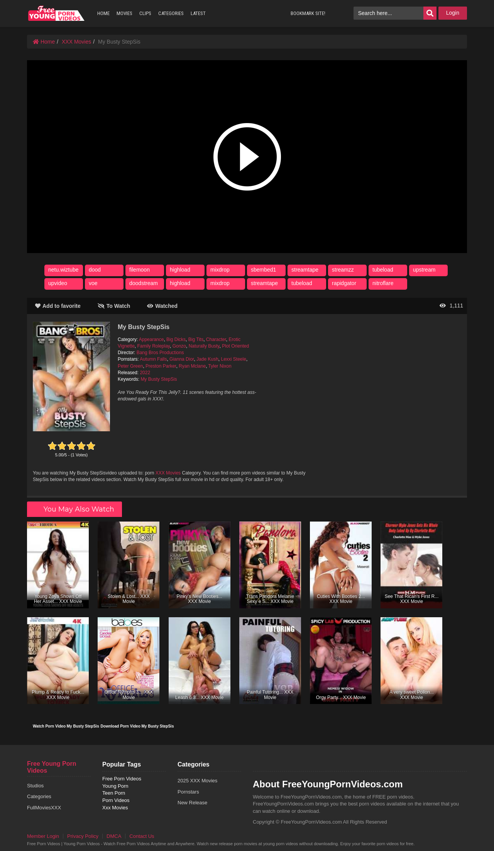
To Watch (114, 306)
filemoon (139, 270)
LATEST (198, 13)
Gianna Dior (181, 359)
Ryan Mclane (192, 366)
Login (452, 13)
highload (180, 270)
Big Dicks (176, 339)
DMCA (114, 836)
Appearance (151, 339)
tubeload (382, 270)
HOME (103, 13)
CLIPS (145, 13)
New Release (192, 802)
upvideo (57, 283)
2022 (145, 372)
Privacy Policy (82, 836)
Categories (39, 796)
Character (216, 339)
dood (95, 270)
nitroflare (382, 283)
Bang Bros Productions (160, 352)
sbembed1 (263, 270)
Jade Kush (207, 359)
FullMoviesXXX (44, 807)
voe (93, 283)
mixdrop (220, 270)
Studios (35, 786)
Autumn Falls (153, 359)
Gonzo (179, 346)
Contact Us (141, 836)
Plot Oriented (235, 346)
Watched (162, 306)
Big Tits (195, 339)
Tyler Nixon (220, 366)
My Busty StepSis (158, 379)
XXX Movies (76, 42)
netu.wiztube (63, 270)
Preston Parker (160, 366)
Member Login (43, 836)
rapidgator (344, 283)
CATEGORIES (171, 13)
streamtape (304, 270)
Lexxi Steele (233, 359)
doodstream (143, 283)
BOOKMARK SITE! (308, 13)
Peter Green (130, 366)
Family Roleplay (153, 346)
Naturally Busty (204, 346)
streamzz (343, 270)
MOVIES (124, 13)
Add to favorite (58, 306)
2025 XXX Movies (197, 780)
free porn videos (56, 13)
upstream (424, 270)
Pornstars (188, 792)
